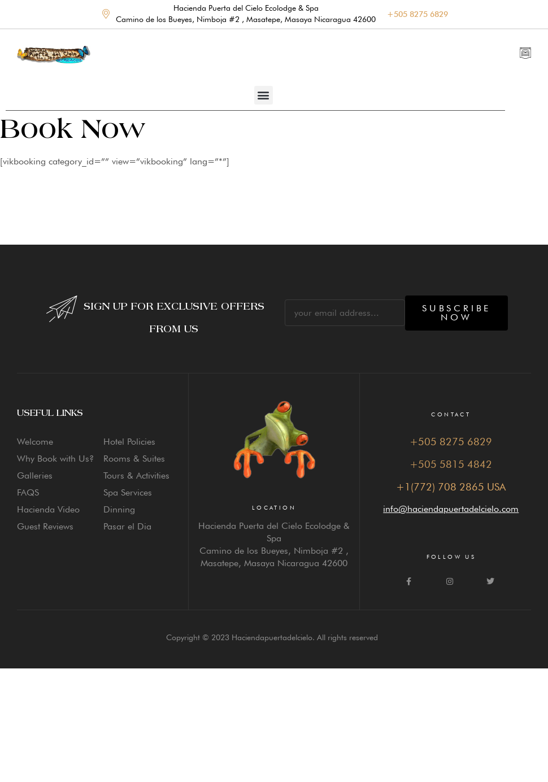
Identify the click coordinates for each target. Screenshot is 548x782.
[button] (263, 95)
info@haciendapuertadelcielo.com (451, 508)
